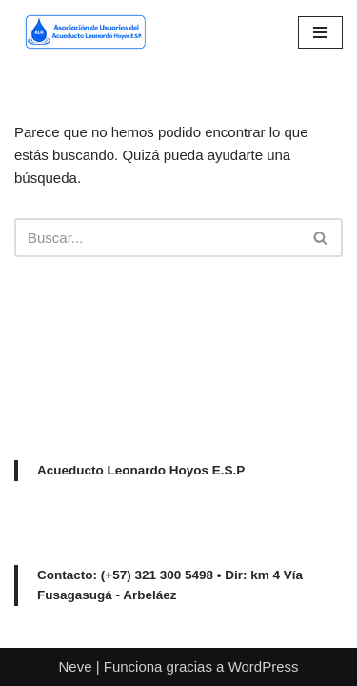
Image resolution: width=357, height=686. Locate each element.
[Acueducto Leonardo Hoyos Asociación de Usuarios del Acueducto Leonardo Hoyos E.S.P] (81, 31)
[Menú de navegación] (320, 32)
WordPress (263, 666)
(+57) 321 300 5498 (157, 575)
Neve (74, 666)
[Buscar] (157, 237)
